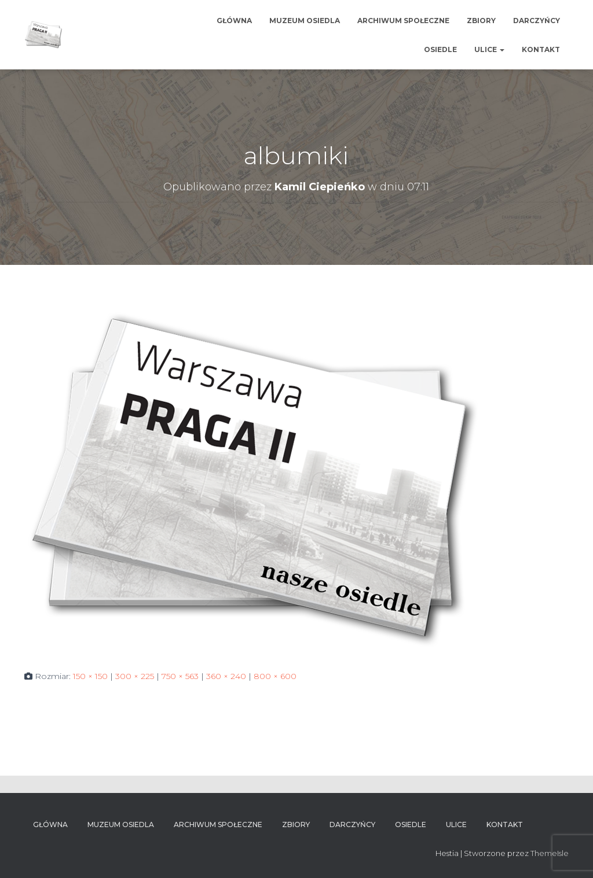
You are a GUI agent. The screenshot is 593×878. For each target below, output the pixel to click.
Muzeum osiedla (304, 20)
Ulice (489, 49)
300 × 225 (134, 676)
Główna (234, 20)
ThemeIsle (549, 853)
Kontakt (541, 49)
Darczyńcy (536, 20)
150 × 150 (90, 676)
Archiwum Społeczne (403, 20)
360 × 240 (226, 676)
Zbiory (481, 20)
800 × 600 (275, 676)
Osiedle (440, 49)
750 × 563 (180, 676)
